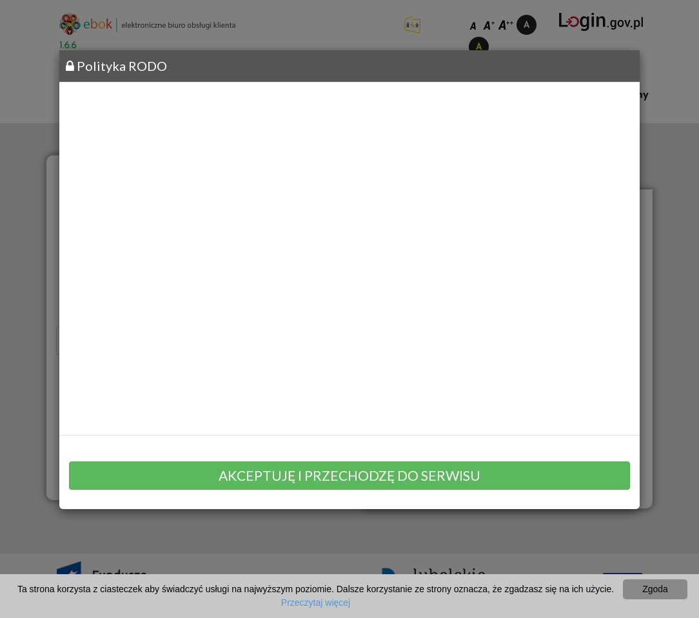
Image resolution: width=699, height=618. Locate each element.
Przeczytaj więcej (315, 602)
